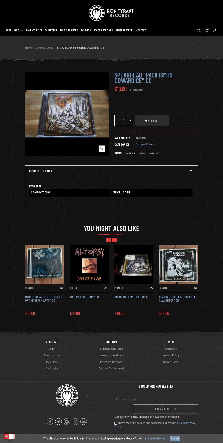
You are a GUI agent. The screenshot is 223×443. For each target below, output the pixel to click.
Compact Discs (145, 144)
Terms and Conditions (111, 355)
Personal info (52, 355)
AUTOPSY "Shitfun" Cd (84, 297)
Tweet (142, 153)
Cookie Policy (171, 362)
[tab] (111, 171)
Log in (52, 348)
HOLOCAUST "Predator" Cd (131, 297)
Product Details (40, 171)
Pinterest (154, 153)
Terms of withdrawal (111, 368)
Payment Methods (111, 362)
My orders (52, 362)
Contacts (171, 348)
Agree (175, 438)
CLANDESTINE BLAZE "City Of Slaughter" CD (177, 299)
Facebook (130, 153)
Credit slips (52, 368)
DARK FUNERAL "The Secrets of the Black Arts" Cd (43, 299)
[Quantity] (123, 120)
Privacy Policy (171, 355)
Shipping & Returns (111, 348)
